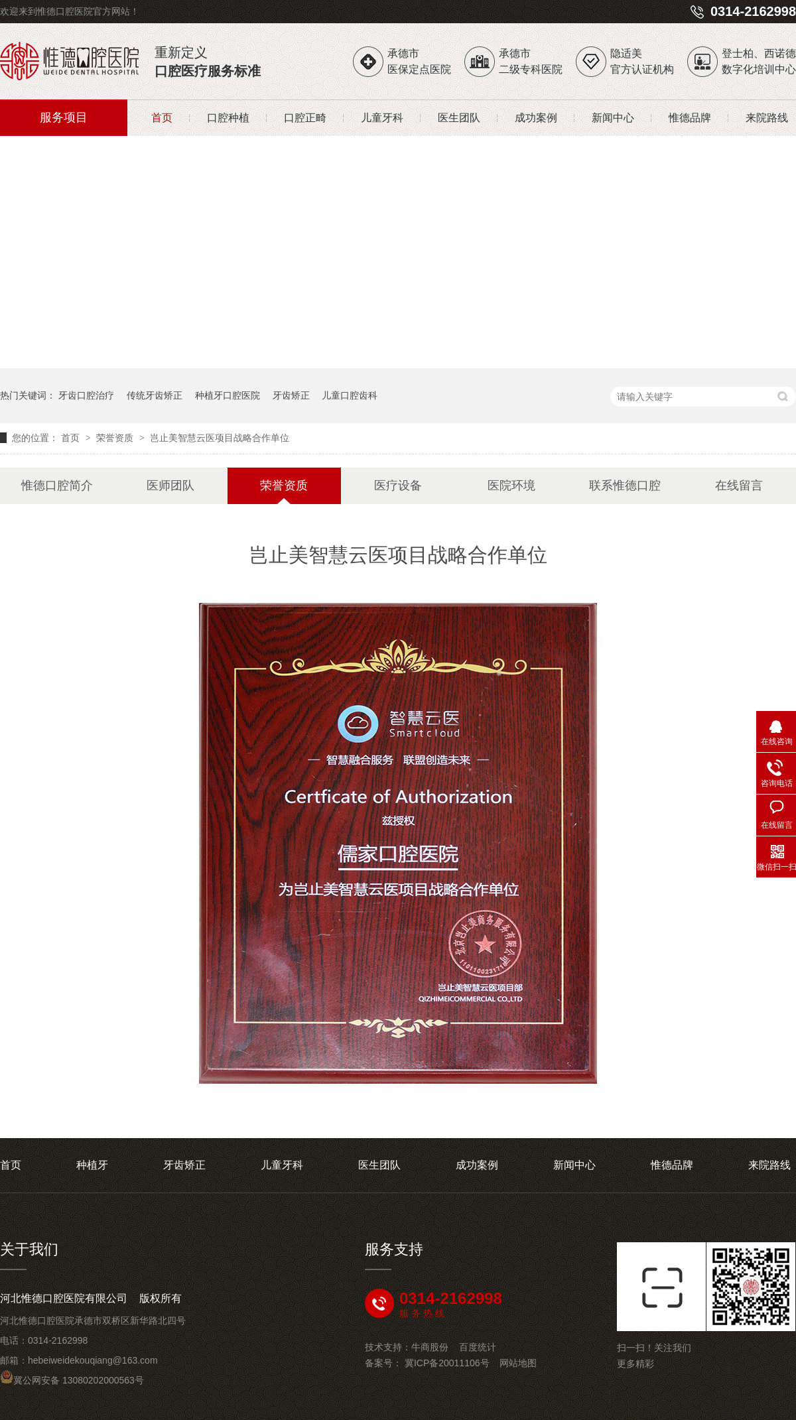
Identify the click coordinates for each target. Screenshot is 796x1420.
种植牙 (92, 1165)
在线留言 (739, 485)
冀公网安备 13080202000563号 (72, 1380)
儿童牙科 (382, 117)
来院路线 (767, 117)
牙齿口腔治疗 (86, 395)
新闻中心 (613, 117)
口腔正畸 (305, 117)
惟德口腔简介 (57, 485)
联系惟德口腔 (625, 485)
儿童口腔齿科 (349, 395)
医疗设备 (398, 485)
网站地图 (518, 1363)
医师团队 (170, 485)
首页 (161, 117)
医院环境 (511, 485)
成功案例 (536, 117)
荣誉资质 (116, 437)
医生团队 (459, 117)
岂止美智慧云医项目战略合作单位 (219, 437)
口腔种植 (228, 117)
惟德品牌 (690, 117)
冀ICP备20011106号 (447, 1363)
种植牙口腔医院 (227, 395)
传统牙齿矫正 (154, 395)
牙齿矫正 (291, 395)
